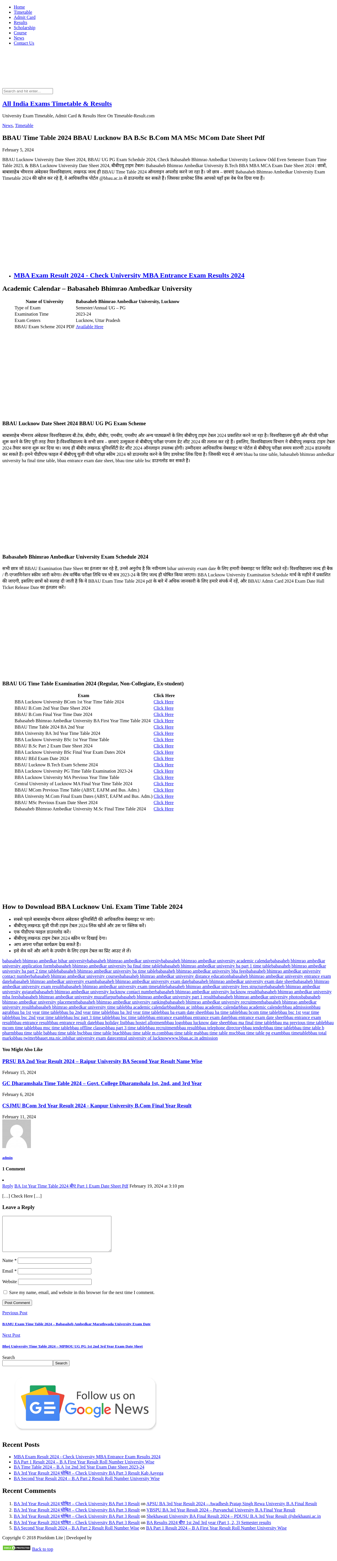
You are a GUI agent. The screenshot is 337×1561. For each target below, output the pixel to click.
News (19, 37)
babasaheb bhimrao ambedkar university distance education (174, 976)
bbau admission (297, 1007)
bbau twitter (24, 1038)
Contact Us (24, 43)
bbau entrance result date (72, 1022)
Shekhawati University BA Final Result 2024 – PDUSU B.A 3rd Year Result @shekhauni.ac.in (234, 1523)
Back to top (42, 1556)
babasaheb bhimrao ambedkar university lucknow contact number (94, 991)
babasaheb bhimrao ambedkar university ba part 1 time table (216, 965)
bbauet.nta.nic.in (51, 1038)
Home (19, 7)
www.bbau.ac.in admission (193, 1038)
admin (7, 1158)
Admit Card (25, 17)
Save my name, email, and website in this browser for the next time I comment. (82, 1299)
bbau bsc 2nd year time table (37, 1017)
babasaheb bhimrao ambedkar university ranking (120, 1002)
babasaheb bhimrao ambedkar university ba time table (106, 971)
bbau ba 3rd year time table (135, 1012)
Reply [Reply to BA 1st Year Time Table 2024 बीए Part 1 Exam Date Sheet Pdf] (7, 1186)
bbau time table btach (103, 1032)
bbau (171, 1007)
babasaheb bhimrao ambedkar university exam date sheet (241, 981)
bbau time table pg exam (258, 1032)
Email (9, 1277)
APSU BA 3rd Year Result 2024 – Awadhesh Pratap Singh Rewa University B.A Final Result (231, 1510)
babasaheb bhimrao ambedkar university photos (257, 996)
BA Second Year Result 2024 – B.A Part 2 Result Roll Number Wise (76, 1534)
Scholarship (25, 27)
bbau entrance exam (164, 1017)
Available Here (89, 326)
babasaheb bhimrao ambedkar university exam (52, 981)
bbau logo (174, 1022)
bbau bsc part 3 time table (87, 1017)
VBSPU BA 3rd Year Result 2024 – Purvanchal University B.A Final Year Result (221, 1516)
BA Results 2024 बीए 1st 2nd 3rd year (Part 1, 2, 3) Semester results (209, 1529)
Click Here (163, 701)
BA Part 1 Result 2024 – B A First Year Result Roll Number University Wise (84, 1468)
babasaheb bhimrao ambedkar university (124, 960)
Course (20, 32)
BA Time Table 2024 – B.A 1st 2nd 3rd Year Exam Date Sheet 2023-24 (79, 1473)
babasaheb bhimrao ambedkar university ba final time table (106, 965)
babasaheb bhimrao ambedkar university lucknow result (206, 991)
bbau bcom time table (258, 1012)
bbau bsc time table (128, 1017)
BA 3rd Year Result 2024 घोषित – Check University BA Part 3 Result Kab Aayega (88, 1479)
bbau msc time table (51, 1027)
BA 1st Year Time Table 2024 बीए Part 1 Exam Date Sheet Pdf (71, 1186)
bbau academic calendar (217, 1007)
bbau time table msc (218, 1032)
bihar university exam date (90, 1038)
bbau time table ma (181, 1032)
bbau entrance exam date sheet (256, 1017)
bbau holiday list (110, 1022)
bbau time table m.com (144, 1032)
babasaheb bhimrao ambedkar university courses (75, 976)
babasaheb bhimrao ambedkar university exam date (142, 981)
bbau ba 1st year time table (35, 1012)
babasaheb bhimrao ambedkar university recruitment (213, 1002)
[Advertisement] (168, 226)
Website (9, 1288)
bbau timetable (294, 1032)
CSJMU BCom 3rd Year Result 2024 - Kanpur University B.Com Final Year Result (97, 1106)
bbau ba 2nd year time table (84, 1012)
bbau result (187, 1027)
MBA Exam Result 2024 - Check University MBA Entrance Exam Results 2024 (129, 275)
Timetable (23, 12)
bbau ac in (185, 1007)
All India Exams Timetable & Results (57, 103)
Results (20, 22)
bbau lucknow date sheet (205, 1022)
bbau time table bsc (65, 1032)
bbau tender (253, 1027)
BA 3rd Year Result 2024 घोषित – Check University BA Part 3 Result (77, 1510)
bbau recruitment (161, 1027)
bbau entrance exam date (205, 1017)
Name (9, 1267)
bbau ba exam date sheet (182, 1012)
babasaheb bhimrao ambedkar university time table (79, 1007)
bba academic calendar (146, 1007)
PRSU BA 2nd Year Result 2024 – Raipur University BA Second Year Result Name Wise (102, 1061)
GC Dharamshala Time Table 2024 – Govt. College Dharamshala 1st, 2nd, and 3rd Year (102, 1083)
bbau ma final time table (250, 1022)
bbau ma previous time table (299, 1022)
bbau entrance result (31, 1022)
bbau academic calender (261, 1007)
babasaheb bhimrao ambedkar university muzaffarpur (68, 996)
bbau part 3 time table (126, 1027)
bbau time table (278, 1027)
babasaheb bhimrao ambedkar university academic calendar (216, 960)
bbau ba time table (222, 1012)
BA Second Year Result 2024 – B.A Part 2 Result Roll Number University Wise (87, 1485)
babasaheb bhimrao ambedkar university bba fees (201, 971)
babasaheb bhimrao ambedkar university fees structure (215, 986)
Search (8, 1364)
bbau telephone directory (220, 1027)
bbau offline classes (88, 1027)
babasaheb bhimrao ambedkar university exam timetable (113, 986)
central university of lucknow (141, 1038)
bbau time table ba (31, 1032)
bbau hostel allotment (145, 1022)
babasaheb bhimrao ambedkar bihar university (44, 960)
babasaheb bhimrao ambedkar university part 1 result (165, 996)
